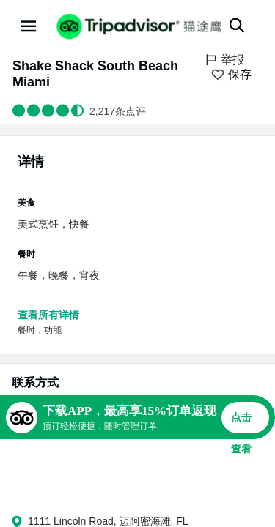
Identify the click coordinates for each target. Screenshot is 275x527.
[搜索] (236, 25)
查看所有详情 (48, 315)
